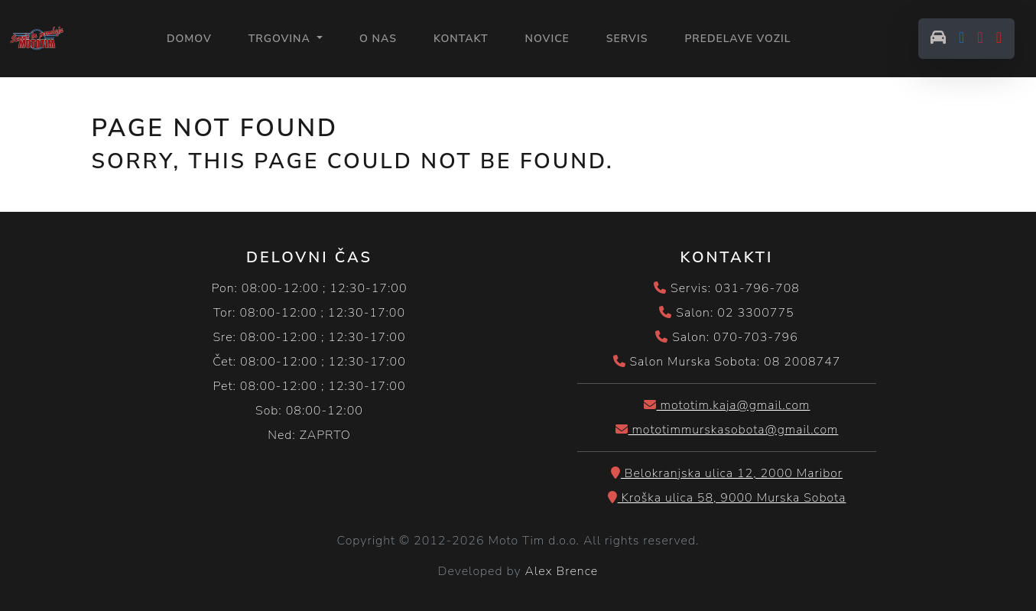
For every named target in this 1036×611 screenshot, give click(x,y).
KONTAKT (461, 38)
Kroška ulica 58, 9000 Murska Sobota (727, 497)
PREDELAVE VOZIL (737, 38)
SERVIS (627, 38)
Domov (189, 38)
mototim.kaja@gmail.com (727, 405)
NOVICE (547, 38)
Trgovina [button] (281, 38)
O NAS (378, 38)
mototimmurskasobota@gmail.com (727, 429)
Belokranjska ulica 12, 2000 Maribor (727, 473)
